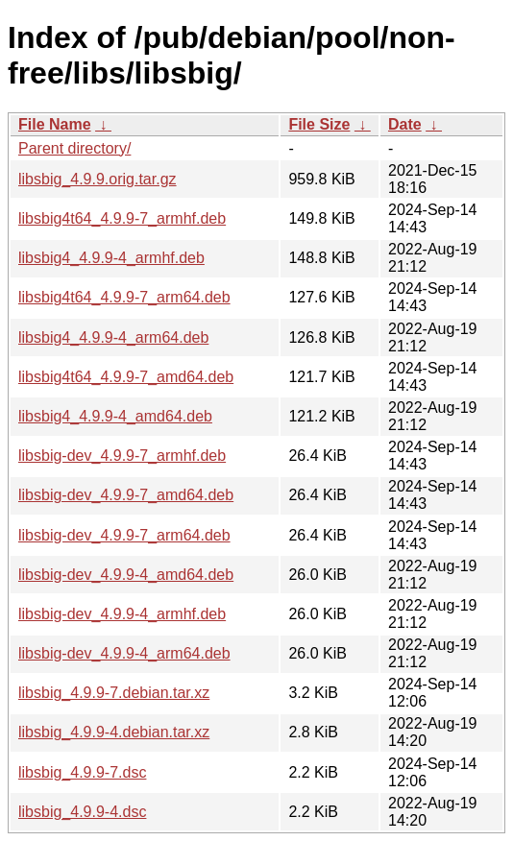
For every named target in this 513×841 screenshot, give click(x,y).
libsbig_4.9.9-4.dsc (82, 812)
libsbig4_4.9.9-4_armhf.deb (111, 258)
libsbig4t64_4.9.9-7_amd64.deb (125, 377)
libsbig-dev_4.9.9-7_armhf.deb (122, 455)
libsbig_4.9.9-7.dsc (82, 772)
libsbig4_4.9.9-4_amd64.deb (115, 416)
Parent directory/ (74, 148)
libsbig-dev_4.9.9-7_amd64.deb (125, 495)
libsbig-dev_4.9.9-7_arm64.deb (124, 535)
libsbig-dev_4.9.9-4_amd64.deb (125, 574)
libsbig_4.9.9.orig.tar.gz (97, 179)
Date (405, 124)
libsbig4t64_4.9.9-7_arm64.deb (124, 297)
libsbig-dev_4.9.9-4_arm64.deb (124, 653)
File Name (54, 124)
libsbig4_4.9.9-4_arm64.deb (113, 337)
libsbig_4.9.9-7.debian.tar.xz (113, 693)
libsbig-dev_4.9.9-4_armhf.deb (122, 614)
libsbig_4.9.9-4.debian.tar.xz (113, 732)
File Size (319, 124)
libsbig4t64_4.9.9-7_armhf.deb (122, 218)
